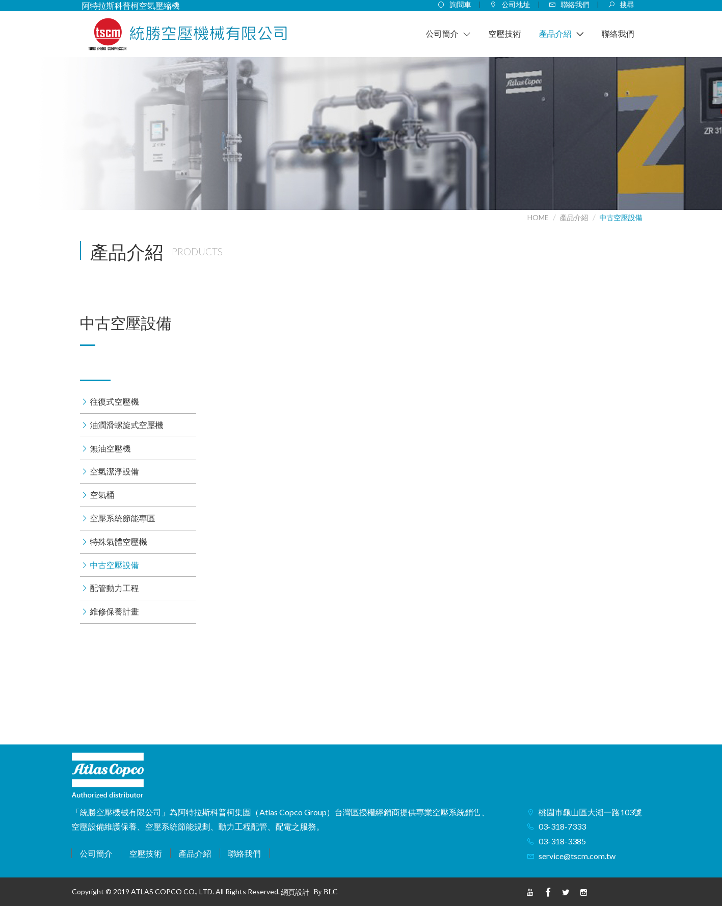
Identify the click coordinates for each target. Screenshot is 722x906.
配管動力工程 (114, 588)
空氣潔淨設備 (114, 471)
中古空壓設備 (621, 217)
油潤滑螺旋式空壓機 (127, 425)
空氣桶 (102, 494)
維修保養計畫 (114, 611)
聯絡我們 (244, 853)
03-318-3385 (562, 841)
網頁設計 (295, 892)
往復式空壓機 (114, 401)
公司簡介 (96, 853)
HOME (538, 217)
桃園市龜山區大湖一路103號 (590, 812)
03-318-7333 (562, 826)
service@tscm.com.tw (577, 856)
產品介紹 (574, 217)
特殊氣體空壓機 (118, 541)
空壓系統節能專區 (122, 518)
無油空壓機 (110, 448)
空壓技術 (145, 853)
